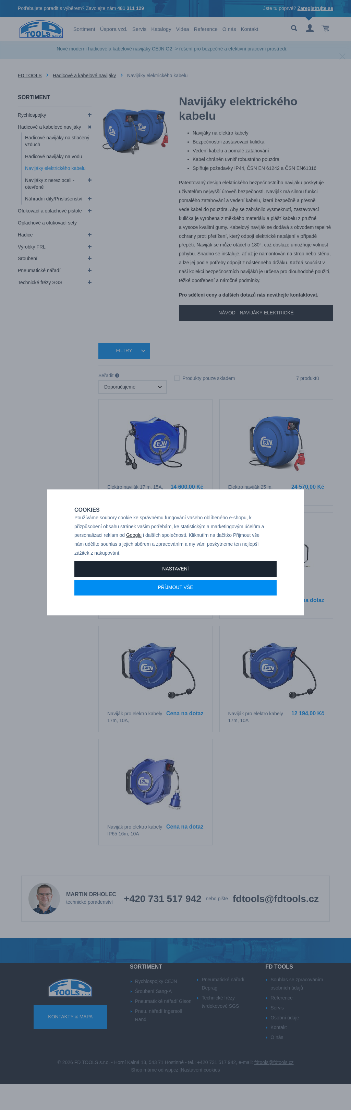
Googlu (134, 550)
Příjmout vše (175, 602)
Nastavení (175, 583)
